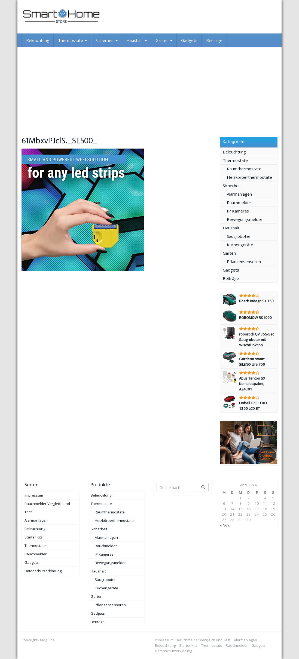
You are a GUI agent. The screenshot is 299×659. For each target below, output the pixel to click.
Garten (163, 40)
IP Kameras (238, 211)
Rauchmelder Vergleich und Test (47, 507)
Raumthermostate (244, 168)
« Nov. (225, 525)
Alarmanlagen (239, 194)
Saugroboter (239, 236)
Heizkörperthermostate (249, 177)
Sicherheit (107, 40)
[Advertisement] (149, 88)
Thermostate (72, 40)
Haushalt (136, 40)
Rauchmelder (239, 202)
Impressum (34, 495)
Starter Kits (34, 537)
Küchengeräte (240, 244)
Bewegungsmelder (245, 219)
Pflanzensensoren (244, 261)
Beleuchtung (37, 40)
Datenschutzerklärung (43, 570)
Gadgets (189, 40)
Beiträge (214, 40)
